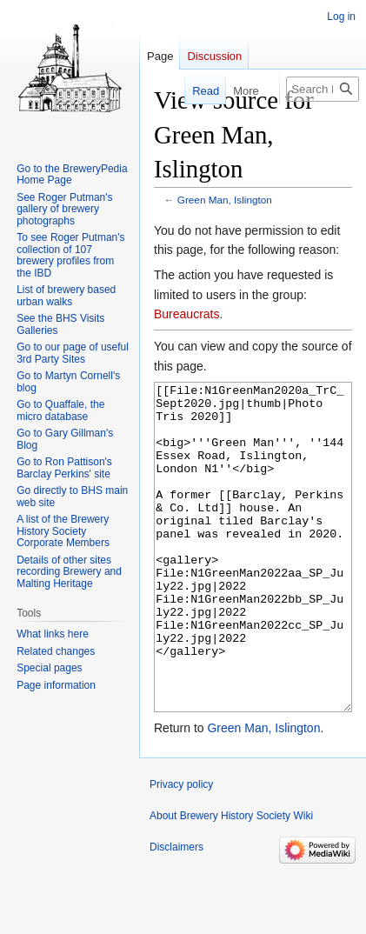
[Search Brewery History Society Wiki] (322, 89)
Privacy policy (181, 850)
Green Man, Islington (224, 199)
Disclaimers (176, 912)
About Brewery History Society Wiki (231, 881)
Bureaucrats (186, 314)
